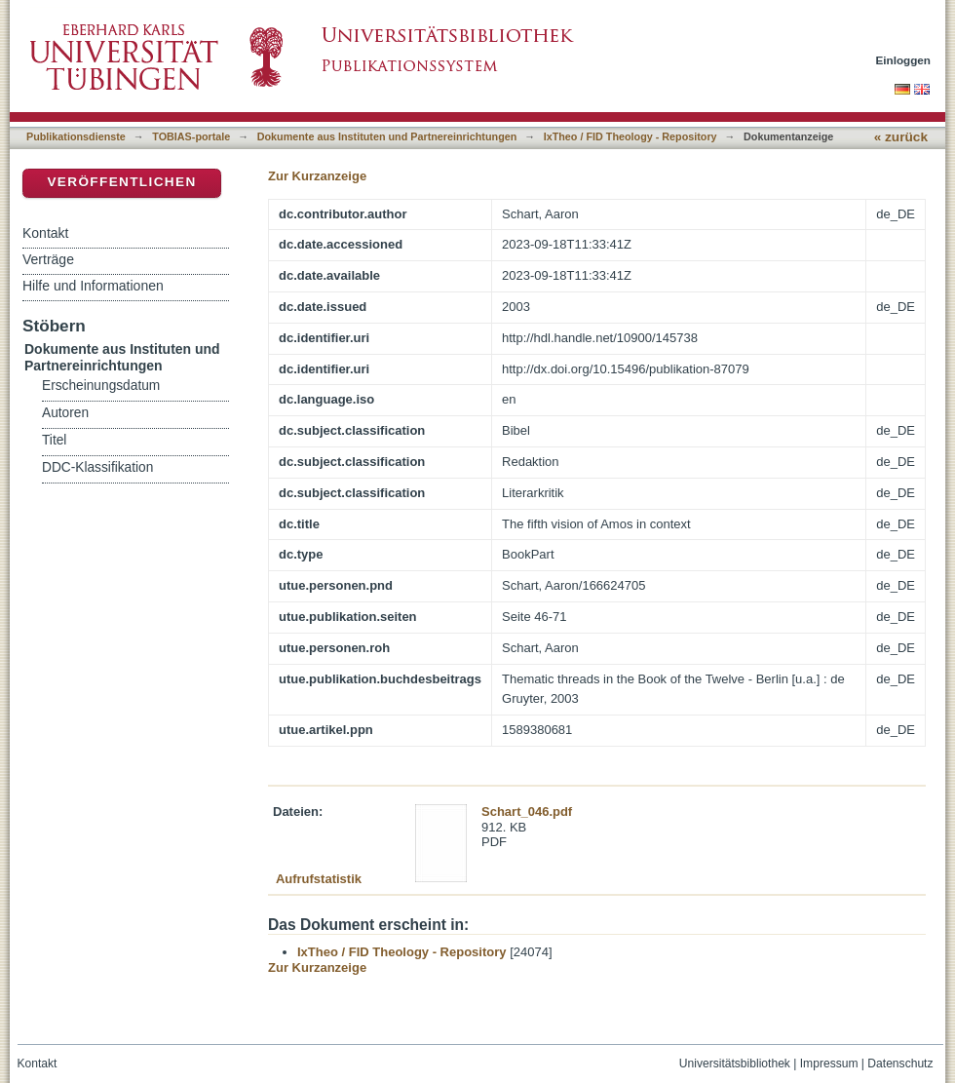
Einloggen (904, 60)
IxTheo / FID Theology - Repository (630, 136)
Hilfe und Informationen (93, 285)
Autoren (65, 413)
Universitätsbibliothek (734, 1063)
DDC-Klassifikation (97, 467)
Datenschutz (900, 1063)
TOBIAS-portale (191, 136)
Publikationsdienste (76, 136)
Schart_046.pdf (526, 811)
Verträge (48, 259)
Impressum (829, 1063)
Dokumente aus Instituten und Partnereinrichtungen (387, 136)
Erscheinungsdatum (101, 385)
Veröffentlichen (121, 181)
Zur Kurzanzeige (317, 176)
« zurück (901, 137)
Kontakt (45, 233)
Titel (54, 440)
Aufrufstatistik (319, 878)
